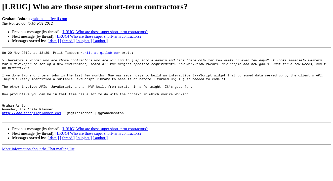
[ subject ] (84, 41)
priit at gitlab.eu (100, 53)
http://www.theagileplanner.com (31, 125)
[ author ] (100, 41)
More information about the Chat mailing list (38, 162)
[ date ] (53, 41)
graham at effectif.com (49, 19)
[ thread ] (67, 41)
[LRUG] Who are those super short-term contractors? (105, 32)
